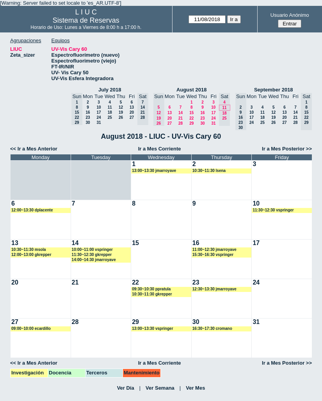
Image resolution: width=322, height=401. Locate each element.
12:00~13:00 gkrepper (31, 254)
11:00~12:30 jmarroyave (214, 249)
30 (87, 122)
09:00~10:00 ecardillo (31, 328)
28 (180, 123)
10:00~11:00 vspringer (92, 249)
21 (180, 118)
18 (110, 112)
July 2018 (109, 90)
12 (121, 107)
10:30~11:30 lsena (209, 170)
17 (98, 112)
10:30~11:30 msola (28, 249)
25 (110, 117)
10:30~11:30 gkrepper (152, 294)
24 (98, 117)
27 (132, 117)
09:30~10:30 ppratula (151, 289)
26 (121, 117)
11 (110, 107)
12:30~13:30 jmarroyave (214, 289)
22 (191, 118)
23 (87, 117)
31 (98, 122)
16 (87, 112)
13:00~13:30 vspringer (152, 328)
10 (98, 107)
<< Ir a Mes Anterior (33, 149)
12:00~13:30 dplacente (32, 210)
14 (180, 113)
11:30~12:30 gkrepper (92, 254)
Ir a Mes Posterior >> (287, 149)
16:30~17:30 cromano (212, 328)
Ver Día (125, 388)
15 (191, 113)
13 (132, 107)
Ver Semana (160, 388)
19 (121, 112)
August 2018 (191, 90)
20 (132, 112)
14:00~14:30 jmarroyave (94, 260)
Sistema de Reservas (86, 20)
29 (191, 123)
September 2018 (273, 90)
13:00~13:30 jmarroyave (154, 170)
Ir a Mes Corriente (159, 149)
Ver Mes (195, 388)
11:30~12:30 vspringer (273, 210)
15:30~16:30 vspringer (212, 254)
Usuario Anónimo (289, 15)
